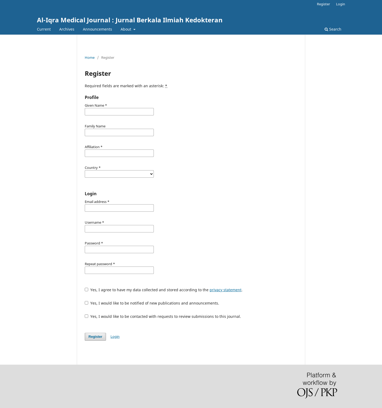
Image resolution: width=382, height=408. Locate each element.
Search (333, 29)
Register (323, 4)
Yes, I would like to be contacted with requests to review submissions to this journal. (163, 316)
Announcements (97, 29)
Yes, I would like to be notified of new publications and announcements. (152, 303)
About (126, 29)
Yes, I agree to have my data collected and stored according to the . (164, 289)
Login (340, 4)
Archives (66, 29)
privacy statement (225, 289)
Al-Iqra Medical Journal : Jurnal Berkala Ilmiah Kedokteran (130, 19)
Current (44, 29)
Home (90, 57)
